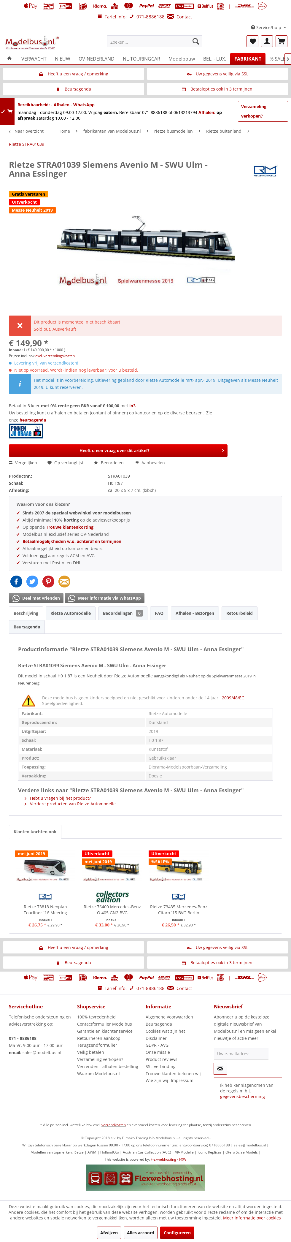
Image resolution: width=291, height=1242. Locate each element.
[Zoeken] (196, 41)
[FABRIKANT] (247, 58)
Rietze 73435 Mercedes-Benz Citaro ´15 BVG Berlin (178, 909)
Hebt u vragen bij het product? (58, 798)
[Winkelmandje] (281, 41)
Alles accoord (140, 1232)
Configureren (177, 1232)
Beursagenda (27, 627)
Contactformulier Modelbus (104, 1024)
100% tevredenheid (96, 1017)
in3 (132, 405)
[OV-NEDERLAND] (96, 58)
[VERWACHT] (34, 58)
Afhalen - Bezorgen (195, 613)
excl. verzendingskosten (55, 355)
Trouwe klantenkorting (69, 527)
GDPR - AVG (157, 1045)
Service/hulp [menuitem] (266, 27)
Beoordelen (109, 462)
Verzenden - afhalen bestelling (107, 1066)
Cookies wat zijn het (165, 1031)
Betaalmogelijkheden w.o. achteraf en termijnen (72, 541)
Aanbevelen (150, 462)
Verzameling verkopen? (253, 111)
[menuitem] (154, 41)
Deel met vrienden (36, 598)
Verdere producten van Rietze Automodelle (70, 804)
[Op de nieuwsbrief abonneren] (220, 1069)
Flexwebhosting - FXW (168, 1159)
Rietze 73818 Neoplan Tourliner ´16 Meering (45, 909)
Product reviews (161, 1059)
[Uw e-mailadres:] (241, 1054)
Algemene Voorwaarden (169, 1017)
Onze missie (158, 1052)
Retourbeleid (239, 613)
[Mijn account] (267, 41)
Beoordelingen (123, 613)
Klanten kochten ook (35, 831)
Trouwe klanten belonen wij (173, 1073)
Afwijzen (109, 1232)
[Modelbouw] (181, 58)
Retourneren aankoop (98, 1038)
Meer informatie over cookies (252, 1218)
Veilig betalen (90, 1052)
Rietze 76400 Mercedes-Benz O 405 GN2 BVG (112, 909)
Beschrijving (26, 613)
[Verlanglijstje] (252, 41)
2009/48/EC (233, 698)
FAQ (159, 613)
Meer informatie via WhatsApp (104, 598)
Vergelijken (23, 462)
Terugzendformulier (97, 1045)
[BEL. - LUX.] (214, 58)
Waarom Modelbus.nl (98, 1073)
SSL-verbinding (161, 1066)
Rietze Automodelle (70, 613)
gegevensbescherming (242, 1096)
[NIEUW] (62, 58)
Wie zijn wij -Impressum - (171, 1080)
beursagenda (33, 420)
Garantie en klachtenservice (105, 1031)
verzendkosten (113, 1124)
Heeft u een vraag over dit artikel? (151, 449)
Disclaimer (156, 1038)
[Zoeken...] (154, 41)
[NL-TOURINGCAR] (141, 58)
